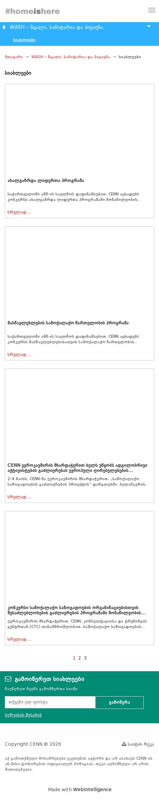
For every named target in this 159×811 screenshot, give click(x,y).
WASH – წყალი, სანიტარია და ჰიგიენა (70, 56)
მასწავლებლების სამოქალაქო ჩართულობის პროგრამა (68, 323)
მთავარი (14, 56)
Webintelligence (92, 789)
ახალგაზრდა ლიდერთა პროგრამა (45, 180)
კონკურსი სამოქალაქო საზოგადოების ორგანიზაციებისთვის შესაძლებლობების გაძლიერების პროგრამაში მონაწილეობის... (76, 610)
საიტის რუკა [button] (138, 744)
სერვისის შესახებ (23, 715)
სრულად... (19, 212)
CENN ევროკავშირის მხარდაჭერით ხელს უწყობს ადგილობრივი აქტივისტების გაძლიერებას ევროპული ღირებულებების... (77, 468)
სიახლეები (24, 40)
